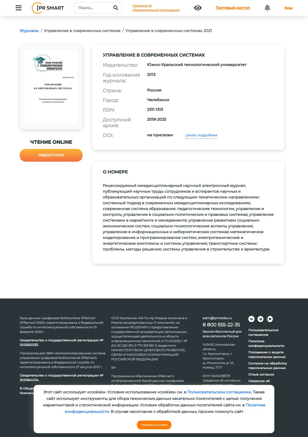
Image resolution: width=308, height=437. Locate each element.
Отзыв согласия (261, 374)
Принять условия (154, 425)
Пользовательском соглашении (219, 392)
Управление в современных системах (82, 30)
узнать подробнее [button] (201, 135)
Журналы (29, 30)
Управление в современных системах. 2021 (168, 30)
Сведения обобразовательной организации (156, 8)
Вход (288, 8)
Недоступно (51, 155)
